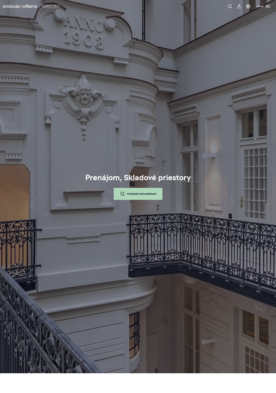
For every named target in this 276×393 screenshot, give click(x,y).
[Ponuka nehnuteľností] (229, 6)
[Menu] (263, 6)
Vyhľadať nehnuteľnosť (138, 193)
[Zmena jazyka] (248, 6)
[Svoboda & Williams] (31, 6)
